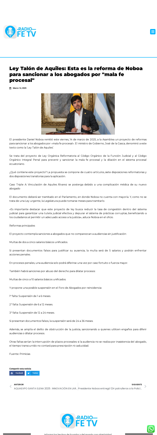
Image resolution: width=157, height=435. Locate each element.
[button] (152, 31)
